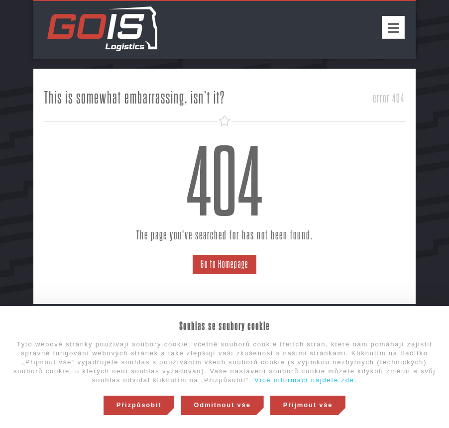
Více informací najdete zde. (305, 380)
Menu (393, 27)
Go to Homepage (224, 264)
